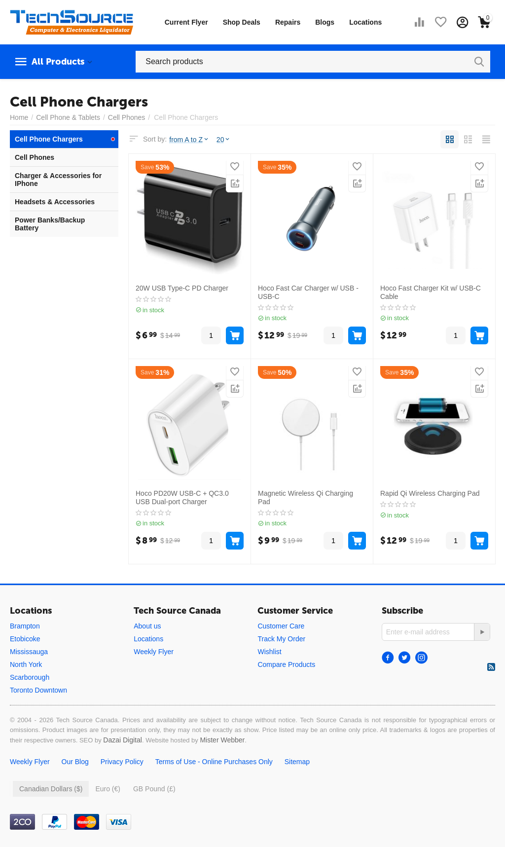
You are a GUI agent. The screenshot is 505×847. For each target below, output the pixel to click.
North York (26, 664)
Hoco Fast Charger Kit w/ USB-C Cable (430, 292)
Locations (365, 22)
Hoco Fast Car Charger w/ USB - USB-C (308, 292)
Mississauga (29, 652)
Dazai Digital (122, 740)
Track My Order (281, 639)
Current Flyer (186, 22)
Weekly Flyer (154, 652)
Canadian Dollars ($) (50, 789)
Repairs (287, 22)
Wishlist (269, 652)
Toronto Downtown (38, 690)
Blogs (324, 22)
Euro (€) (107, 789)
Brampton (25, 626)
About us (147, 626)
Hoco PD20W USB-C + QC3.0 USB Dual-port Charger (182, 497)
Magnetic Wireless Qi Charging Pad (305, 497)
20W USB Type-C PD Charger (182, 288)
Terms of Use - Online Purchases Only (214, 762)
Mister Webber (222, 740)
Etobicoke (25, 639)
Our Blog (75, 762)
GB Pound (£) (154, 789)
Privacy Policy (122, 762)
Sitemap (297, 762)
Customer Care (280, 626)
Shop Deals (241, 22)
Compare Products (286, 664)
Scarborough (29, 677)
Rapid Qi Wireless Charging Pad (430, 493)
